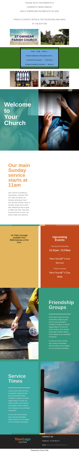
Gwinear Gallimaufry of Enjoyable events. (39, 56)
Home (33, 51)
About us (51, 64)
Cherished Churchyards (34, 60)
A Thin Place (48, 60)
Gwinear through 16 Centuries (35, 64)
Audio (38, 51)
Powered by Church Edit (39, 450)
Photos (44, 51)
